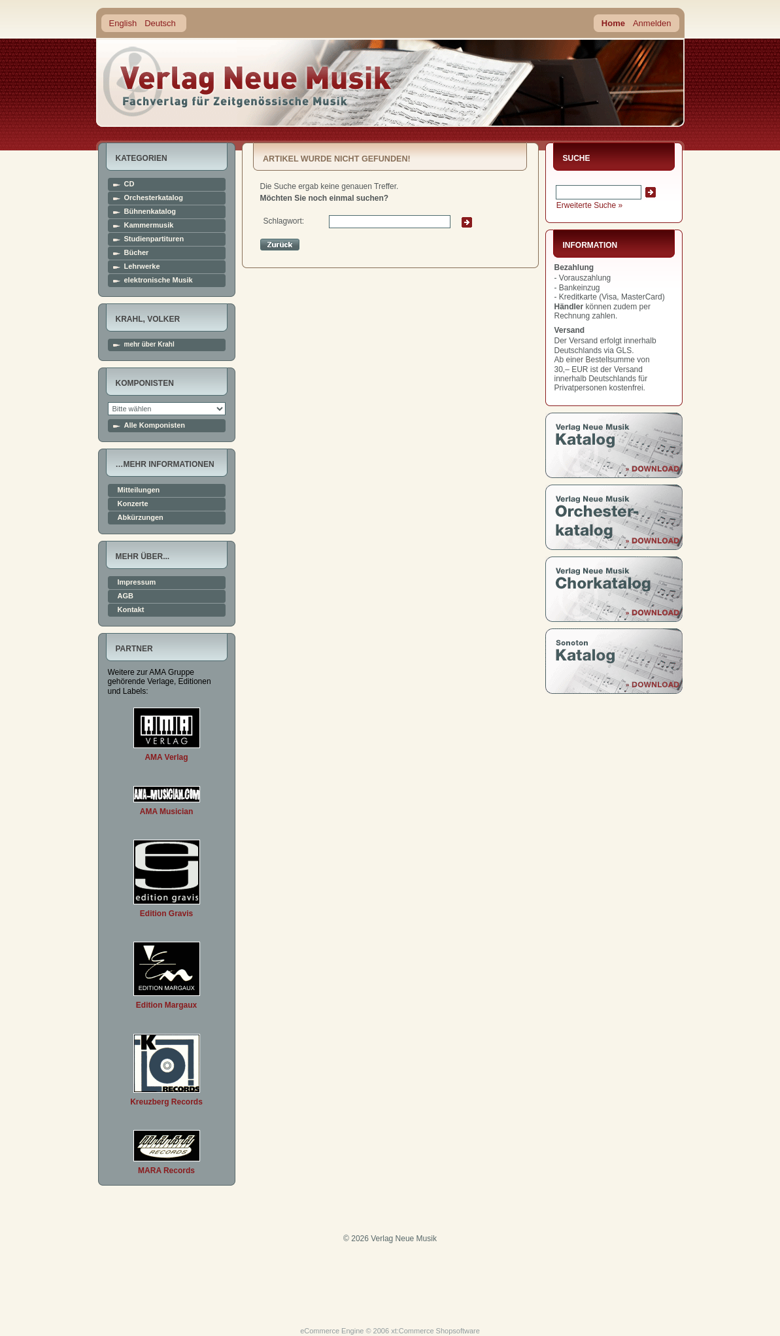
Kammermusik (149, 225)
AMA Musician (167, 811)
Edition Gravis (166, 913)
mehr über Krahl (149, 344)
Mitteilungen (139, 490)
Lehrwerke (142, 266)
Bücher (136, 252)
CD (129, 184)
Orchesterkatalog (153, 197)
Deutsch (160, 23)
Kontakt (131, 609)
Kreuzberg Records (166, 1101)
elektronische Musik (158, 280)
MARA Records (166, 1170)
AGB (125, 596)
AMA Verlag (166, 757)
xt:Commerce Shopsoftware (435, 1331)
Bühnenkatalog (150, 211)
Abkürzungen (140, 517)
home (248, 81)
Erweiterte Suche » (589, 205)
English (123, 23)
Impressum (137, 582)
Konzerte (133, 503)
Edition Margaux (166, 1005)
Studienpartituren (154, 239)
